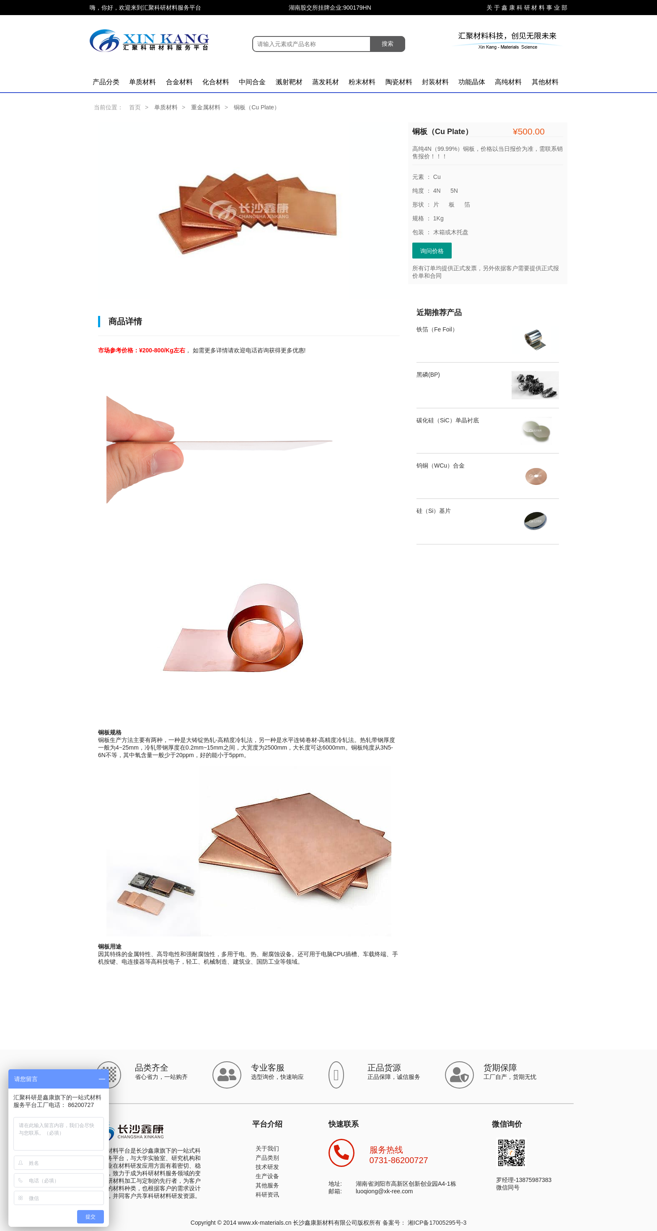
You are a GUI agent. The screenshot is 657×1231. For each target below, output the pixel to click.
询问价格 (432, 251)
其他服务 (267, 1185)
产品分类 (106, 81)
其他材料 (545, 81)
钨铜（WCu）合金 (440, 465)
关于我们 (267, 1148)
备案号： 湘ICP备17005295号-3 (424, 1222)
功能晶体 (471, 81)
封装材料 (435, 81)
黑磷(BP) (428, 374)
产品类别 (267, 1157)
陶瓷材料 (398, 81)
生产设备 (267, 1176)
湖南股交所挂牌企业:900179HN (330, 7)
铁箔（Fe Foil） (437, 329)
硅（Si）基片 (433, 510)
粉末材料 (362, 81)
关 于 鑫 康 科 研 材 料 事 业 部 (526, 7)
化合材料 (215, 81)
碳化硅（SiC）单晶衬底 (447, 420)
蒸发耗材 (325, 81)
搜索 (387, 43)
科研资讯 (267, 1194)
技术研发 (267, 1167)
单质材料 (142, 81)
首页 (135, 107)
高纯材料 (508, 81)
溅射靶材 (289, 81)
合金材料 (179, 81)
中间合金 (252, 81)
